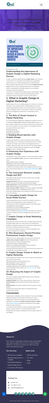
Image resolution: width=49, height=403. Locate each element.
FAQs (28, 363)
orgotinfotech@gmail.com (17, 388)
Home (24, 28)
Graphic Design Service (14, 365)
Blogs (28, 360)
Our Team (30, 358)
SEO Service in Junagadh (15, 355)
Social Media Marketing (14, 362)
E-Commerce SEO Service (15, 368)
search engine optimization (31, 168)
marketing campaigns (31, 267)
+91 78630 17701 (16, 385)
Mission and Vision (32, 355)
